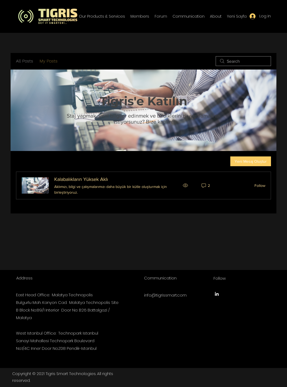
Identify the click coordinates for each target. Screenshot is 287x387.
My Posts (49, 61)
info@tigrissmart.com (165, 295)
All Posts (24, 61)
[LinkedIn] (216, 294)
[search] (243, 61)
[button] (102, 16)
